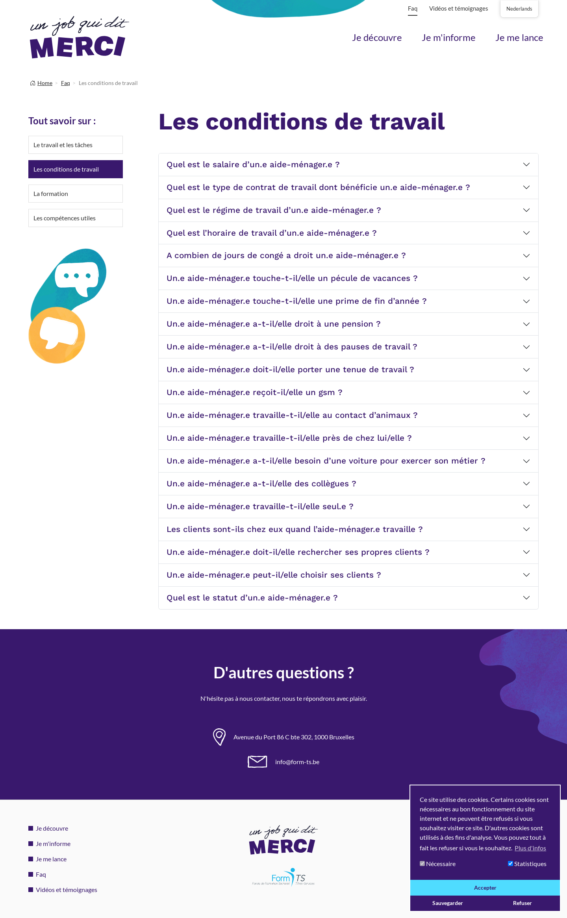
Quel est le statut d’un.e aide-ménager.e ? (252, 597)
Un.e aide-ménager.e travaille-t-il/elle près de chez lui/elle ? (289, 438)
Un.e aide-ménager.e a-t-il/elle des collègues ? (261, 483)
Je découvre (377, 37)
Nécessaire (438, 863)
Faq (412, 8)
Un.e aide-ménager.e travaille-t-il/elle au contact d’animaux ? (292, 415)
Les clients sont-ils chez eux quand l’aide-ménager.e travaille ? (295, 529)
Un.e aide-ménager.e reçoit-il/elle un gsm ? (255, 392)
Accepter (485, 887)
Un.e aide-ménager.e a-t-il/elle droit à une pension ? (274, 324)
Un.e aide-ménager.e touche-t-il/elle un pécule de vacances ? (292, 278)
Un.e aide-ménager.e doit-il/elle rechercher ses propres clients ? (298, 552)
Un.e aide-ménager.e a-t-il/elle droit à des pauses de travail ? (292, 346)
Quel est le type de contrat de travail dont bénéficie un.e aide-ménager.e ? (318, 187)
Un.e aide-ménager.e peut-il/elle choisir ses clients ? (274, 575)
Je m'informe (449, 37)
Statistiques (527, 863)
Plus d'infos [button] (530, 848)
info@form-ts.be (297, 761)
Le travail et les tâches (63, 144)
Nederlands (519, 9)
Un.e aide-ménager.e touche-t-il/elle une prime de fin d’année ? (297, 301)
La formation (50, 193)
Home (44, 82)
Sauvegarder (447, 903)
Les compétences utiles (64, 218)
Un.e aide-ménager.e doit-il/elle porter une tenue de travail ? (290, 369)
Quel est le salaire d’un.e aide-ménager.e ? (253, 164)
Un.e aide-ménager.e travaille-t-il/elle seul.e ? (260, 506)
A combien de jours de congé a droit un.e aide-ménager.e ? (286, 255)
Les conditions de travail (66, 169)
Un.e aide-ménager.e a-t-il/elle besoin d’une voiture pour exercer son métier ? (326, 460)
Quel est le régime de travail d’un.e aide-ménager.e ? (274, 210)
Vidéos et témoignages (458, 8)
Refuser (522, 903)
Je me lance (519, 37)
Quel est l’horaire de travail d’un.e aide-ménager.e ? (272, 233)
